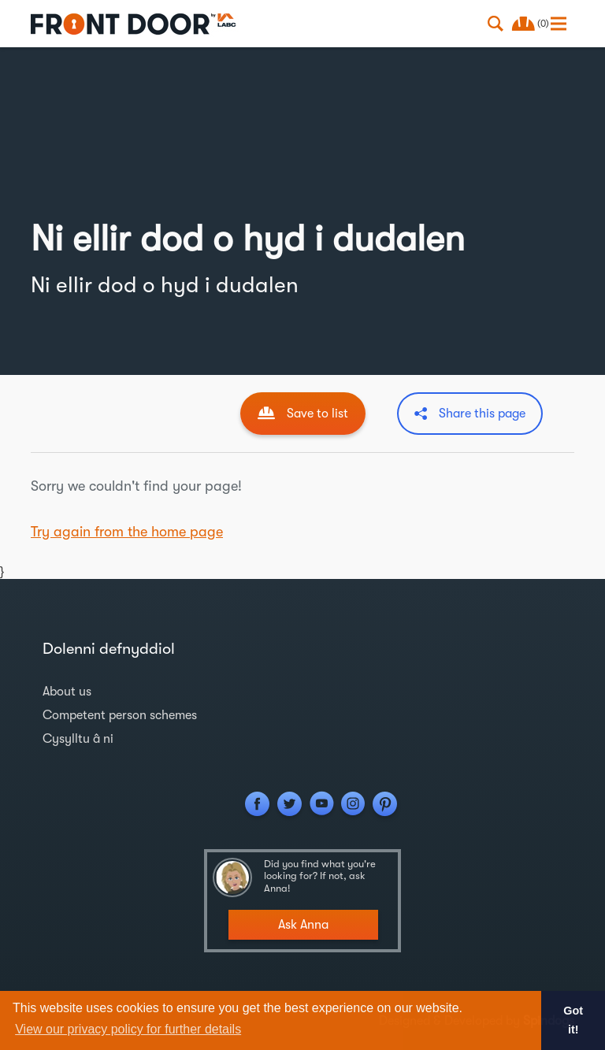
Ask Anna (303, 925)
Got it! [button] (573, 1020)
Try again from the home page (127, 532)
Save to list (317, 413)
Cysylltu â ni (78, 739)
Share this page (482, 413)
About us (67, 692)
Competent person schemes (120, 715)
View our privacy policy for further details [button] (128, 1029)
